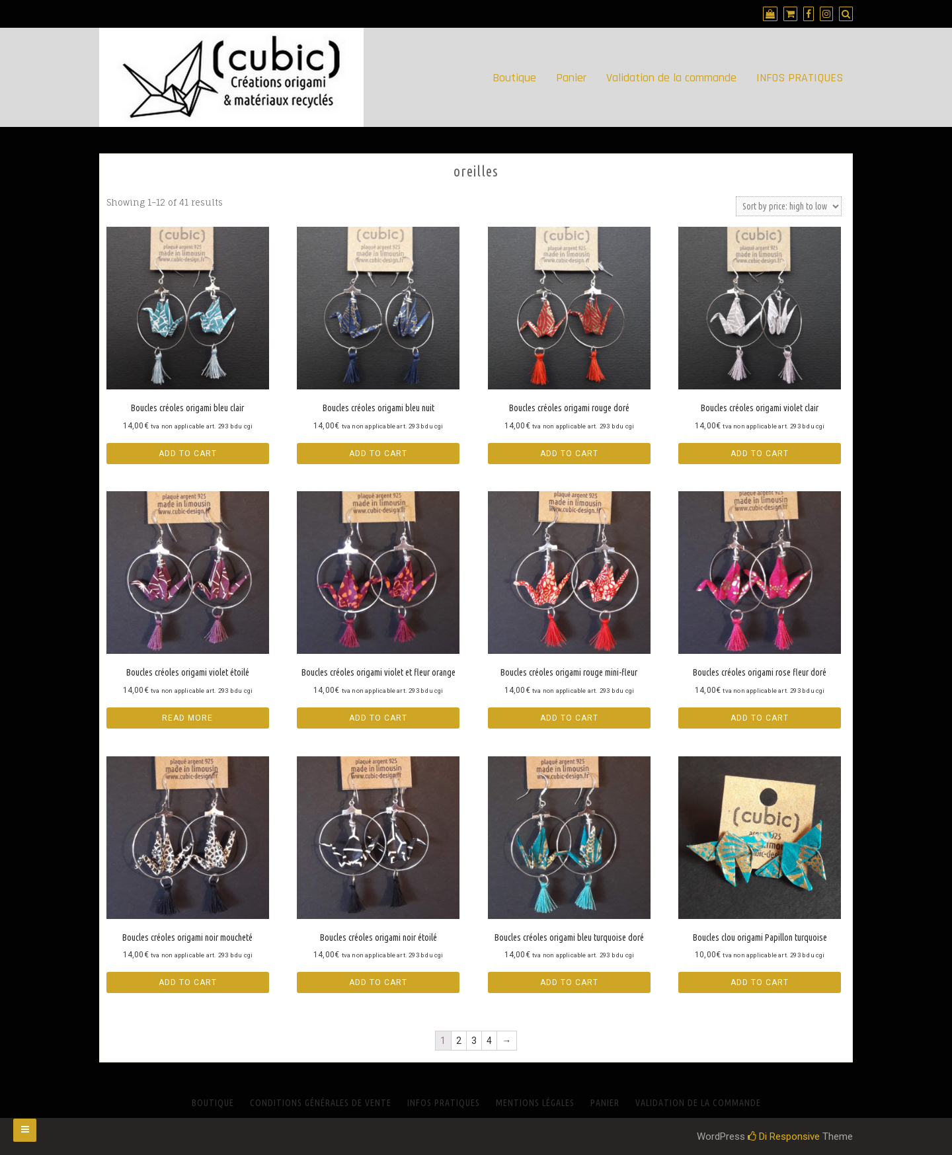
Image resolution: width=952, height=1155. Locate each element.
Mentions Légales (535, 1102)
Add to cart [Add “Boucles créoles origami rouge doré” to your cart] (569, 453)
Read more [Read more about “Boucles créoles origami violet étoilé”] (187, 718)
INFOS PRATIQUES (799, 77)
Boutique (514, 77)
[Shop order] (789, 206)
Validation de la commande (671, 77)
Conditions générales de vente (320, 1102)
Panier (571, 77)
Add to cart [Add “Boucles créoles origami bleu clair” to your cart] (188, 453)
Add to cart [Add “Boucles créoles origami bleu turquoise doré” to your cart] (569, 982)
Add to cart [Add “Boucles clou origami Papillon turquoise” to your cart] (760, 982)
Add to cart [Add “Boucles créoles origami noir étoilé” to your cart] (378, 982)
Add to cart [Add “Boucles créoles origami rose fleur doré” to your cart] (760, 718)
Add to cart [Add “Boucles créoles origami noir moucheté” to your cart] (188, 982)
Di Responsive (784, 1136)
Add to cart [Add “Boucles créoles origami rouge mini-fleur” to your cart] (569, 718)
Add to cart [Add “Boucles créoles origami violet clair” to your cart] (760, 453)
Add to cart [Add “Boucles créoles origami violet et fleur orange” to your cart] (378, 718)
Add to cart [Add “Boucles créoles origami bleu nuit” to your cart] (378, 453)
